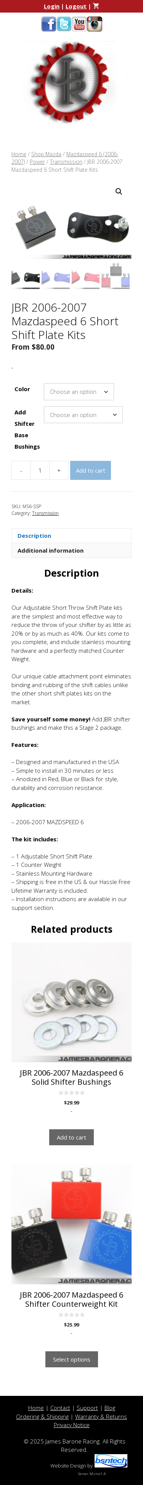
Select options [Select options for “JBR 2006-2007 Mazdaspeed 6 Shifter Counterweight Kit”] (71, 1359)
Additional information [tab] (51, 550)
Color (22, 389)
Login (51, 6)
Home (18, 154)
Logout (76, 6)
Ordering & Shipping (42, 1416)
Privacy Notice (72, 1425)
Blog (109, 1407)
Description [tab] (34, 535)
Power (37, 161)
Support (87, 1407)
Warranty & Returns (101, 1416)
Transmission (66, 161)
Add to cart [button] (71, 1137)
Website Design (68, 1465)
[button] (119, 191)
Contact (60, 1407)
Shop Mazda (46, 154)
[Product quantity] (40, 470)
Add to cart (90, 470)
